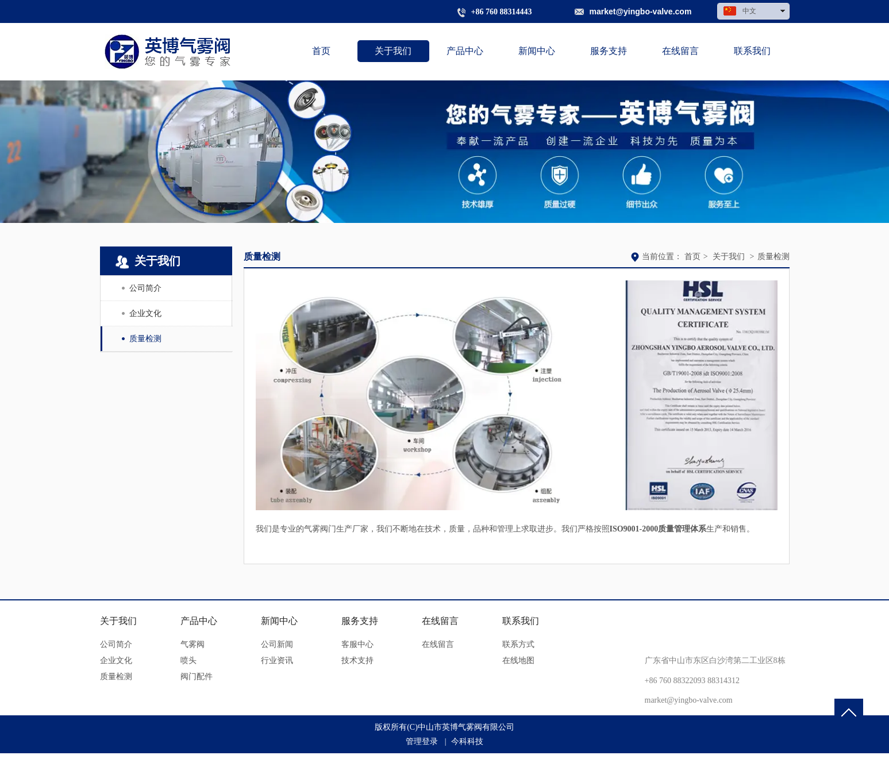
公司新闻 (277, 644)
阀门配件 (196, 676)
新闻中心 (279, 621)
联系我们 (520, 621)
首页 (692, 256)
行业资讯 (277, 660)
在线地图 (518, 660)
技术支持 (357, 660)
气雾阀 (192, 644)
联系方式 (518, 644)
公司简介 (116, 644)
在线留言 (440, 621)
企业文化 (116, 660)
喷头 (188, 660)
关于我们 (729, 256)
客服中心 (357, 644)
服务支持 (359, 621)
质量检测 (773, 256)
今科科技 (467, 741)
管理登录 (422, 741)
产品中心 (198, 621)
